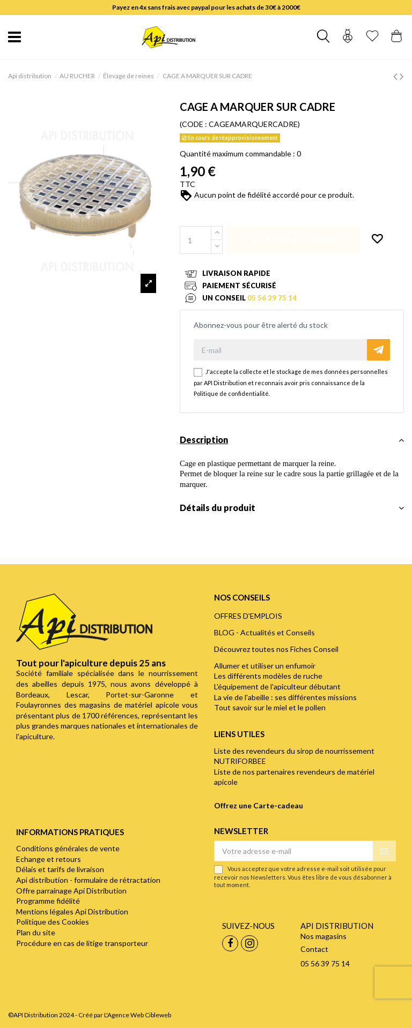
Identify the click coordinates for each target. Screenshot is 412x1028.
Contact (314, 949)
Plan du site (35, 932)
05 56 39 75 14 (272, 298)
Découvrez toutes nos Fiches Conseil (276, 649)
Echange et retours (48, 859)
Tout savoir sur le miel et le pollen (270, 707)
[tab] (292, 442)
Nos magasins (323, 936)
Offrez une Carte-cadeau (258, 805)
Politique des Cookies (52, 921)
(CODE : (193, 124)
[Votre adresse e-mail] (294, 851)
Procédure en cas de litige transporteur (82, 943)
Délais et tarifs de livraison (60, 869)
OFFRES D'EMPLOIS (248, 615)
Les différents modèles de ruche (268, 675)
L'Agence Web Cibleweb (137, 1015)
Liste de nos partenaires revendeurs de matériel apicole (294, 777)
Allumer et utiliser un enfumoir (264, 665)
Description (292, 439)
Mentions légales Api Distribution (72, 911)
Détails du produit (292, 507)
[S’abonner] (384, 851)
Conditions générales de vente (68, 848)
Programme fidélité (48, 900)
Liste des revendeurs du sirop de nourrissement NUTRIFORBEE (294, 756)
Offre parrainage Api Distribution (71, 890)
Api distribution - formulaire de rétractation (88, 879)
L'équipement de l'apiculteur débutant (277, 686)
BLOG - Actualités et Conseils (264, 632)
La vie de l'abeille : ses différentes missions (285, 697)
